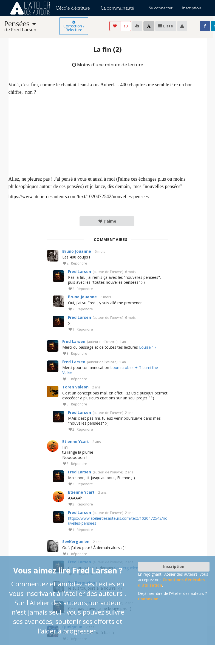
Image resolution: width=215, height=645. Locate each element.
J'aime (107, 221)
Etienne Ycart (75, 441)
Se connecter (160, 8)
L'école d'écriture (73, 8)
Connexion (148, 598)
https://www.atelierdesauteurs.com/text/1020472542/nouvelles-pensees (118, 521)
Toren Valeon (75, 387)
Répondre (79, 264)
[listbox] (31, 26)
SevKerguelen (75, 541)
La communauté (117, 8)
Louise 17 (147, 347)
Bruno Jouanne (76, 251)
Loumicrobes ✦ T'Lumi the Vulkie (110, 370)
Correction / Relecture (73, 26)
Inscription (191, 8)
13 (125, 26)
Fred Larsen (79, 271)
